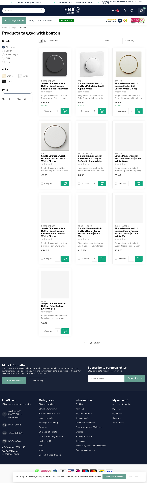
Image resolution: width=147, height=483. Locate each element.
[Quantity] (58, 111)
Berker (9, 51)
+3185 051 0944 (15, 433)
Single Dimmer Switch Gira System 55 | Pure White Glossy (53, 159)
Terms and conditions (85, 422)
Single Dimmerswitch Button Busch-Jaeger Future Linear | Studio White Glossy (53, 232)
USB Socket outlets (48, 431)
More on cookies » (135, 477)
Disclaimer (80, 441)
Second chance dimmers (50, 455)
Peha (8, 62)
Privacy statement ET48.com (88, 427)
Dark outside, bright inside (51, 436)
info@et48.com (15, 441)
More (41, 450)
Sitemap (79, 431)
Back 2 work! (45, 441)
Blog (31, 20)
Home (4, 27)
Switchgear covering (48, 422)
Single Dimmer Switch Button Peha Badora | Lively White (53, 306)
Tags (14, 27)
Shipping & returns (84, 436)
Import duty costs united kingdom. (91, 445)
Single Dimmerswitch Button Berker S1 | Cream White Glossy (126, 86)
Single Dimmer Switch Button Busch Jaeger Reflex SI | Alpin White (90, 159)
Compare (48, 111)
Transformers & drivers (49, 413)
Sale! (41, 445)
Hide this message (114, 476)
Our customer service (85, 450)
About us (80, 408)
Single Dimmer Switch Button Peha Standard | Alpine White (91, 86)
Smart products (46, 418)
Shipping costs (82, 418)
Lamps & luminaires (48, 408)
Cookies (79, 404)
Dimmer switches (47, 404)
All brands (10, 47)
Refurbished (66, 20)
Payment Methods (84, 413)
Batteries (43, 427)
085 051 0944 (14, 424)
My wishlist (117, 413)
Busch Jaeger (12, 55)
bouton (23, 27)
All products (118, 422)
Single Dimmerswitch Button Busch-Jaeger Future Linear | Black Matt (89, 232)
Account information (121, 404)
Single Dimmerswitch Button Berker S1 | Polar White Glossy (128, 159)
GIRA (8, 58)
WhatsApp (38, 380)
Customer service (46, 20)
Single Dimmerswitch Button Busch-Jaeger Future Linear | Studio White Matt (127, 232)
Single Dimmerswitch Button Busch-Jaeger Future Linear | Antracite (54, 86)
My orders (116, 408)
